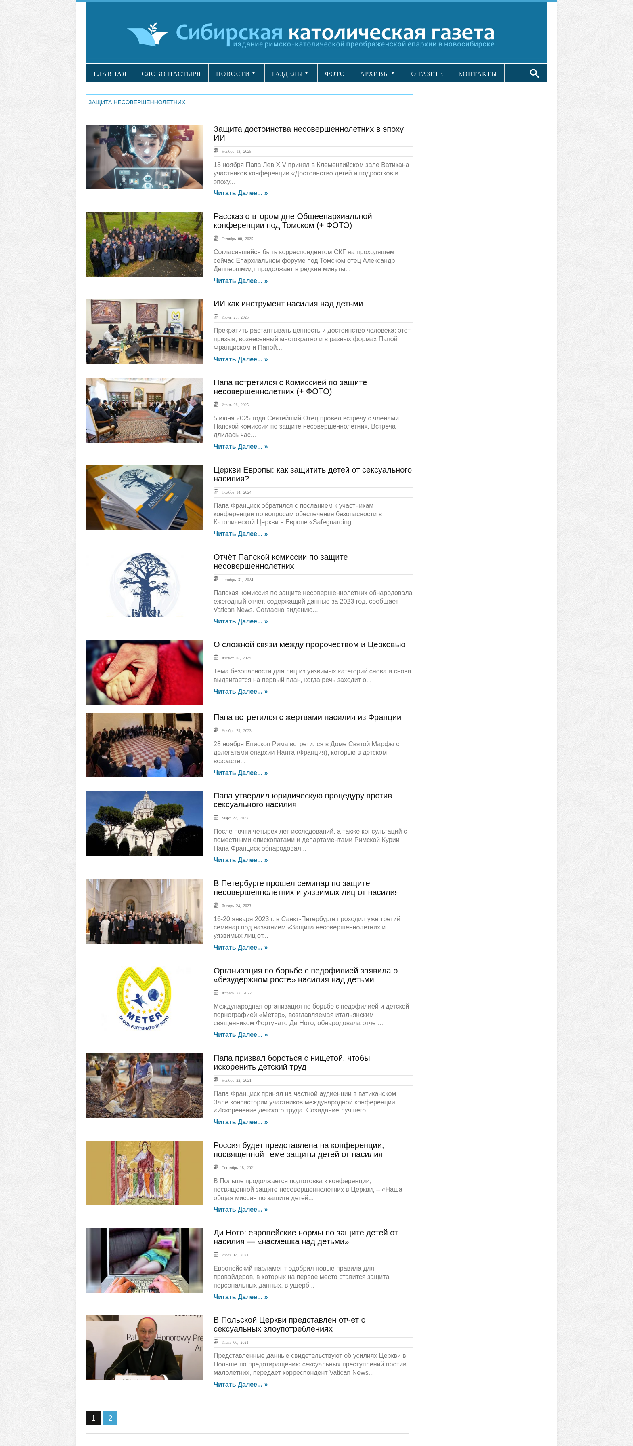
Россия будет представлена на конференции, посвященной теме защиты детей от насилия (299, 1150)
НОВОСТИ (233, 73)
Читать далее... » (241, 193)
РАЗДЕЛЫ (287, 73)
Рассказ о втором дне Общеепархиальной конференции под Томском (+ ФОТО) (293, 221)
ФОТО (335, 73)
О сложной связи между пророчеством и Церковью (309, 644)
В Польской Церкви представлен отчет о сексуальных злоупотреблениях (290, 1324)
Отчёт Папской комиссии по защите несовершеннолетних (281, 561)
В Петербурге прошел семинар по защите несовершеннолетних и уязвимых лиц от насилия (306, 888)
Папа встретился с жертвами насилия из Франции (307, 717)
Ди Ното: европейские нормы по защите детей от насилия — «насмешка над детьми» (306, 1237)
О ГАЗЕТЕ (427, 73)
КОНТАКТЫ (477, 73)
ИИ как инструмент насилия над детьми (288, 303)
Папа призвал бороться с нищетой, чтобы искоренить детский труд (292, 1062)
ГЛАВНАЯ (110, 73)
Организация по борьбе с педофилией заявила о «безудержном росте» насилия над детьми (306, 975)
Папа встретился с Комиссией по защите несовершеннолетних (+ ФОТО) (290, 387)
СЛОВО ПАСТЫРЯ (171, 73)
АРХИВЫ (374, 73)
